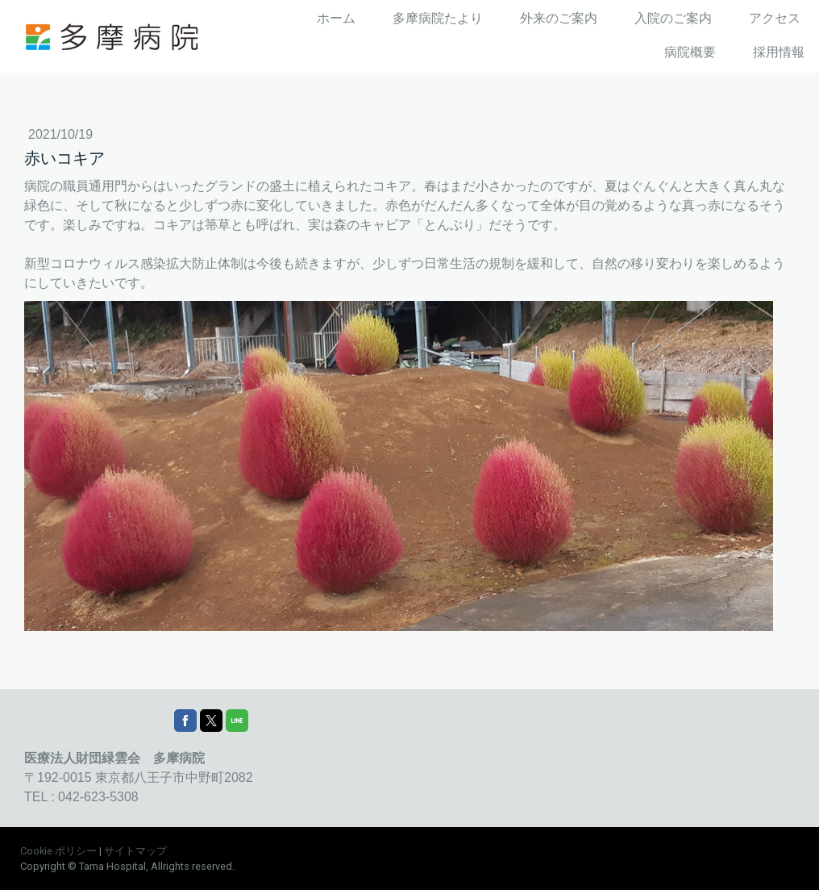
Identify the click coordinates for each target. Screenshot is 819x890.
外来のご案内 (558, 18)
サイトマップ (135, 851)
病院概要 (690, 52)
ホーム (336, 18)
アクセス (774, 18)
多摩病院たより (438, 18)
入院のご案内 (673, 18)
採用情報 (778, 52)
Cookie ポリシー (58, 851)
